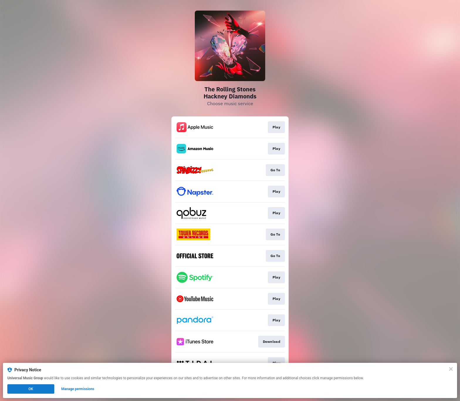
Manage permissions (77, 389)
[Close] (451, 369)
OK (30, 389)
